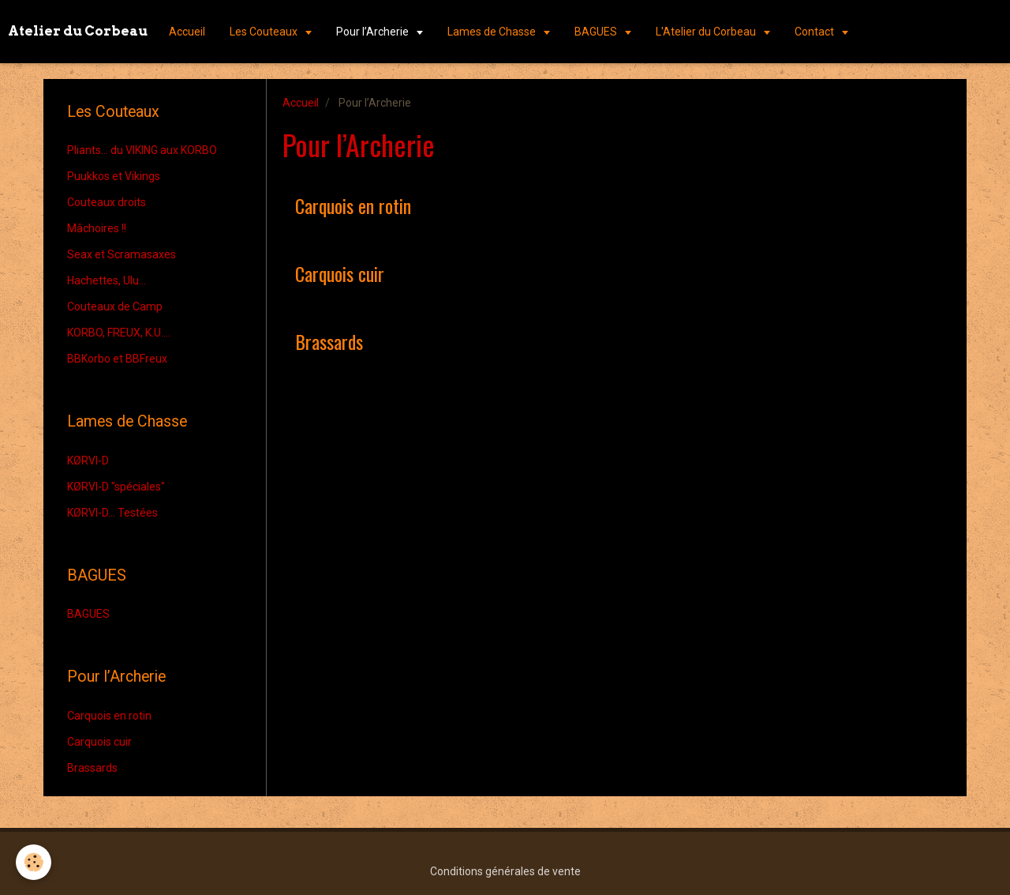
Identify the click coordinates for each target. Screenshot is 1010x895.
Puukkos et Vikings (113, 176)
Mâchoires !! (96, 228)
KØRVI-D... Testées (112, 512)
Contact (815, 31)
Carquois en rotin (353, 205)
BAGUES (596, 31)
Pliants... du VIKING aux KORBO (142, 150)
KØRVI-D (88, 460)
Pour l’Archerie (373, 31)
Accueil (187, 31)
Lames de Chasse (492, 31)
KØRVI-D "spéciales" (116, 486)
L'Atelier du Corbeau (707, 31)
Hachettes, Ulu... (106, 280)
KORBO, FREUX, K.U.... (118, 332)
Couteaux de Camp (115, 306)
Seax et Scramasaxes (121, 254)
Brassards (329, 341)
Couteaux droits (106, 202)
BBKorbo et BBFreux (117, 358)
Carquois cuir (339, 273)
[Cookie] (33, 862)
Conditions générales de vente (505, 871)
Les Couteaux (265, 31)
